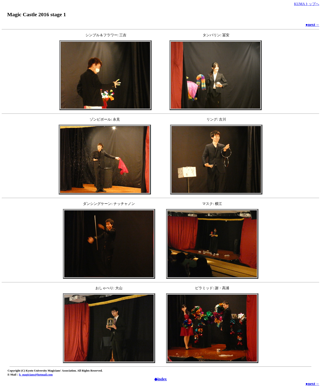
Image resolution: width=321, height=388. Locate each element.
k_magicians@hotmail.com (36, 374)
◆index (160, 379)
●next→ (312, 24)
